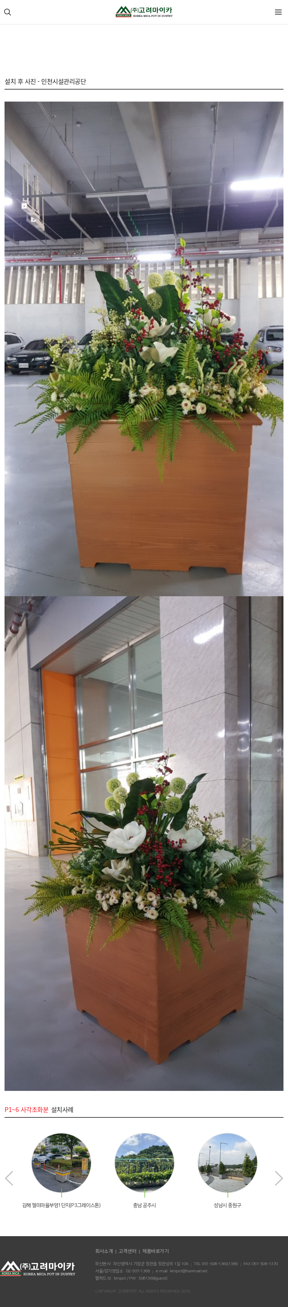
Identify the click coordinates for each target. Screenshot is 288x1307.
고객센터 (127, 1251)
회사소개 (104, 1251)
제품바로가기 (155, 1251)
